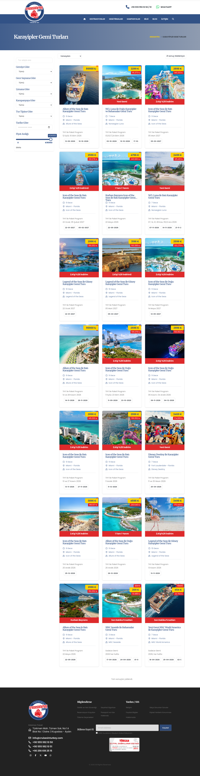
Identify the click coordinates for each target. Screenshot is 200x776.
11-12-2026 (112, 487)
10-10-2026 (83, 141)
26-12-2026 (113, 573)
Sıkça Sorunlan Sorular (159, 707)
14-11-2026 (167, 227)
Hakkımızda (131, 717)
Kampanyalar (133, 19)
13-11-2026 (69, 487)
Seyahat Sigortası (108, 707)
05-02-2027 (83, 227)
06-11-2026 (155, 400)
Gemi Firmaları (116, 19)
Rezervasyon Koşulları (86, 712)
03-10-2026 (112, 141)
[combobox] (70, 56)
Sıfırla (18, 147)
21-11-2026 (179, 227)
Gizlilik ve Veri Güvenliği (87, 707)
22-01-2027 (70, 227)
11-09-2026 (113, 400)
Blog (155, 19)
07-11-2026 (154, 227)
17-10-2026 (138, 141)
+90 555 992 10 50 (43, 742)
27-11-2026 (82, 487)
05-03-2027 (156, 141)
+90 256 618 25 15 (42, 750)
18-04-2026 (154, 660)
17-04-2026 (111, 660)
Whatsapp (166, 7)
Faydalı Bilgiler (132, 712)
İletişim (164, 19)
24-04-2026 (125, 660)
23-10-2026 (126, 400)
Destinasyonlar (97, 19)
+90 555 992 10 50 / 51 (141, 7)
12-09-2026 (70, 141)
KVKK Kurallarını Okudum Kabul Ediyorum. (115, 733)
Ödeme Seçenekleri (85, 717)
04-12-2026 (169, 400)
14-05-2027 (156, 314)
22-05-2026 (113, 227)
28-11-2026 (82, 400)
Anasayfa (155, 37)
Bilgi (146, 19)
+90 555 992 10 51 (42, 746)
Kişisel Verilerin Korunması (160, 712)
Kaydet (165, 728)
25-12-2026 (70, 573)
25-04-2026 (156, 487)
